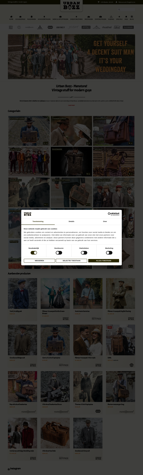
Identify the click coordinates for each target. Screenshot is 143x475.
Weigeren (39, 261)
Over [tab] (105, 221)
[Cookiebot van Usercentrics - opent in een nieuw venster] (109, 214)
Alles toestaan (103, 261)
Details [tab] (71, 221)
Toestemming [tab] (38, 221)
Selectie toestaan (71, 261)
